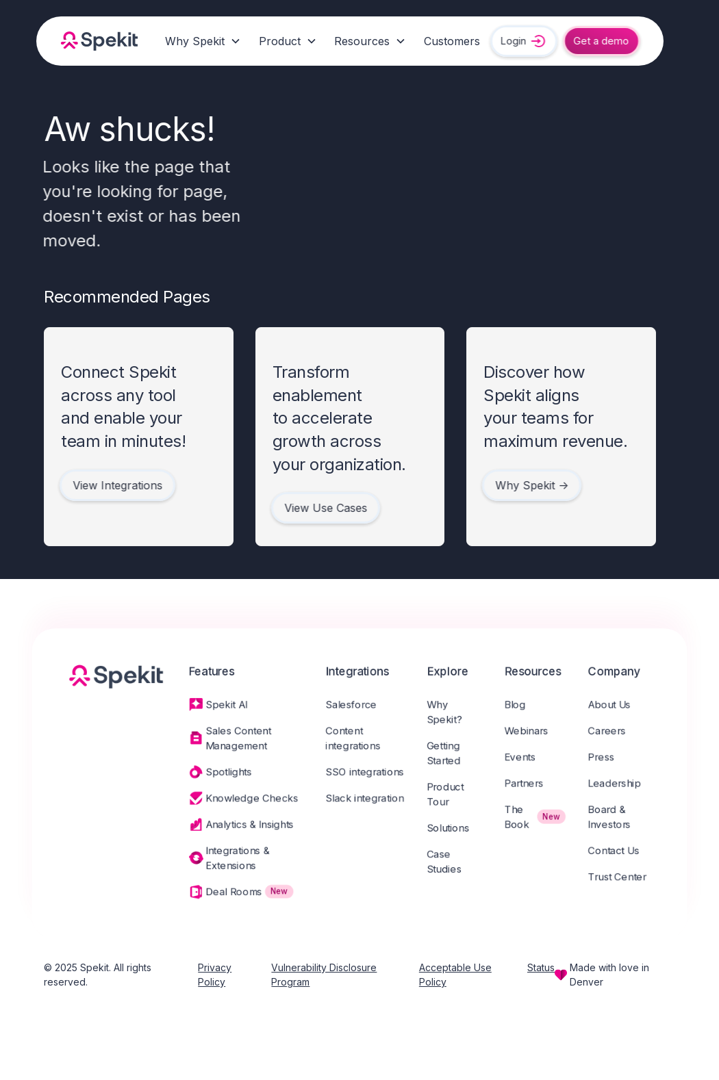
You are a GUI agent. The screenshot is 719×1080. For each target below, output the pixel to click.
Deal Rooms (230, 896)
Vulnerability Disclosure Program (324, 975)
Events (525, 757)
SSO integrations (365, 773)
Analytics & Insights (246, 827)
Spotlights (225, 773)
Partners (529, 784)
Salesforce (351, 703)
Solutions (450, 830)
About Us (617, 703)
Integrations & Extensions (234, 861)
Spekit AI (222, 703)
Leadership (622, 784)
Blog (520, 703)
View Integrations (114, 485)
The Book (521, 819)
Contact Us (621, 853)
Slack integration (365, 799)
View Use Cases (321, 508)
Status (541, 967)
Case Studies (446, 865)
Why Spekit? (446, 711)
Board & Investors (617, 819)
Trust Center (625, 881)
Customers (452, 41)
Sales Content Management (234, 738)
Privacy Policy (214, 975)
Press (608, 757)
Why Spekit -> (528, 485)
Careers (614, 730)
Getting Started (446, 753)
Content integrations (353, 738)
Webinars (531, 730)
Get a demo (598, 41)
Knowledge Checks (249, 799)
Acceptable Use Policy (455, 975)
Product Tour (448, 796)
